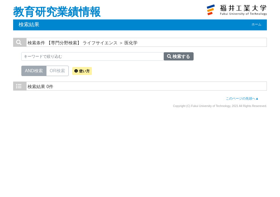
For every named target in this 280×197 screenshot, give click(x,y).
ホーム (256, 24)
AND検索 (34, 70)
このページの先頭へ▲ (242, 98)
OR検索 (57, 70)
